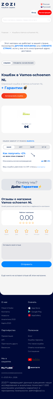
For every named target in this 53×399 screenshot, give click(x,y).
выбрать (30, 141)
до (42, 161)
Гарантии (29, 187)
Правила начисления (23, 63)
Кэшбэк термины (35, 340)
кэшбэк (7, 63)
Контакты (5, 312)
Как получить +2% (14, 154)
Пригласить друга (9, 344)
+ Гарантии (12, 88)
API (3, 340)
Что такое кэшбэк (36, 344)
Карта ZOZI (6, 323)
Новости (5, 315)
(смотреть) (41, 167)
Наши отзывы (7, 308)
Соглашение (33, 351)
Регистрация (44, 12)
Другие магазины (25, 46)
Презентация (7, 336)
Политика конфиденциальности (11, 372)
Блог (30, 336)
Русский (45, 7)
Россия (45, 4)
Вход (34, 12)
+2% (48, 161)
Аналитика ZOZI (8, 319)
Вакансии (5, 347)
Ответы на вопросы (36, 347)
